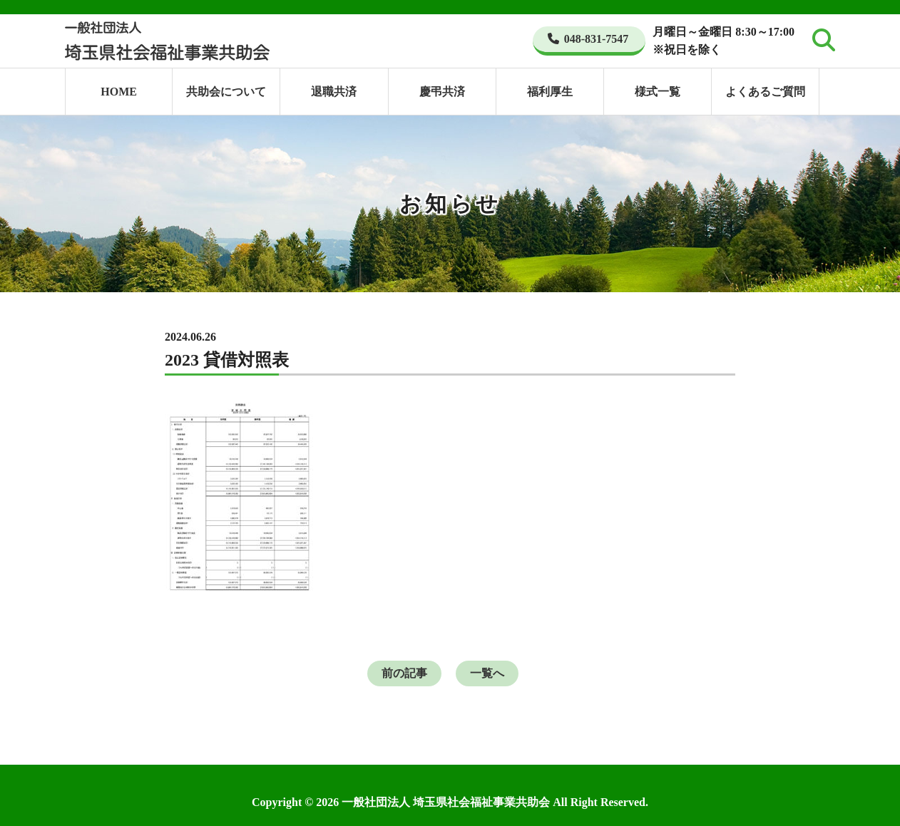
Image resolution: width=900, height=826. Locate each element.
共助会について (226, 92)
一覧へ (487, 673)
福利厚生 (550, 92)
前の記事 (404, 673)
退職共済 (334, 92)
